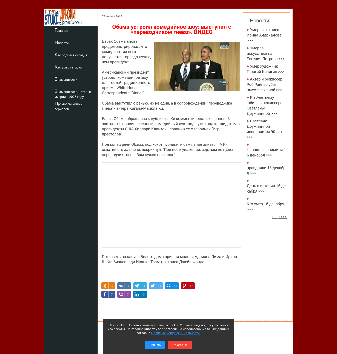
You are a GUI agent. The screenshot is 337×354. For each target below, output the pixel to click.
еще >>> (279, 216)
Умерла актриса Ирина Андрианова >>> (264, 35)
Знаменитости (66, 79)
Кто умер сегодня (68, 67)
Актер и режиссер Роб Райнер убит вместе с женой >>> (264, 84)
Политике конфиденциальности (175, 333)
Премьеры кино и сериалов (69, 106)
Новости (62, 42)
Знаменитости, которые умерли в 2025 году (73, 93)
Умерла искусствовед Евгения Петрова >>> (266, 53)
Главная (61, 30)
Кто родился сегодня (71, 54)
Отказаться (179, 344)
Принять (155, 344)
